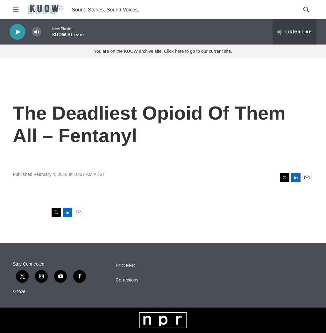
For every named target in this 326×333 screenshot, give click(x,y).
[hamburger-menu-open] (16, 9)
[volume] (36, 32)
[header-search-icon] (306, 9)
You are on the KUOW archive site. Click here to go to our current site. (163, 51)
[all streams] (294, 32)
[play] (17, 32)
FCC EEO (125, 265)
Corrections (127, 280)
